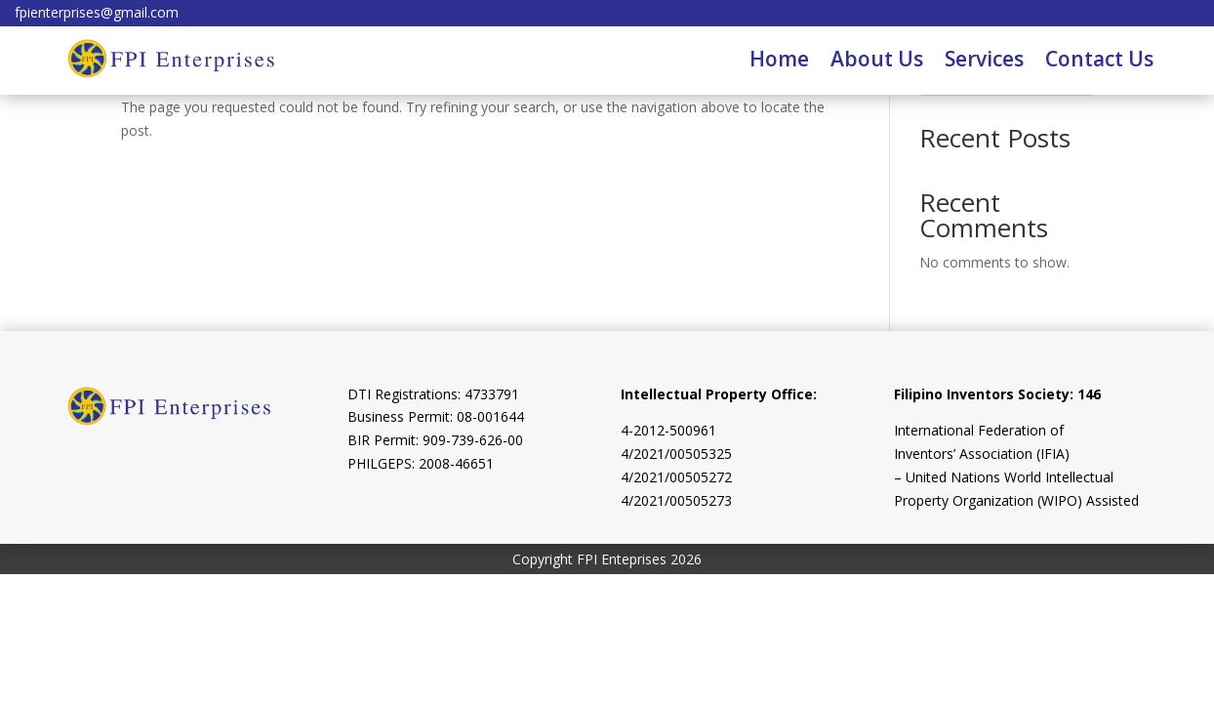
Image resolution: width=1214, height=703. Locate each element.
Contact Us (1099, 58)
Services (984, 58)
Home (779, 58)
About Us (876, 58)
